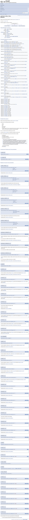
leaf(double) (12, 68)
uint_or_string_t (15, 211)
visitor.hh (21, 517)
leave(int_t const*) (20, 362)
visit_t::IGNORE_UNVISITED (14, 36)
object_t (9, 49)
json (3, 14)
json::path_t (2, 32)
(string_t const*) (15, 379)
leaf (4, 96)
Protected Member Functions (26, 15)
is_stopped (8, 31)
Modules (2, 6)
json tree (14, 19)
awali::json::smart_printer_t (9, 184)
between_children (6, 51)
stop (7, 36)
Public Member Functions (20, 15)
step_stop (8, 35)
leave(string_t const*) (23, 379)
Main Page (2, 3)
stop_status (8, 37)
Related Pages (2, 5)
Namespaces (15, 8)
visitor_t (5, 14)
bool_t (7, 63)
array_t (8, 41)
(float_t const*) (14, 353)
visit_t (9, 36)
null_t (6, 74)
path (7, 32)
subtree (17, 19)
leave (5, 99)
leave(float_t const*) (22, 353)
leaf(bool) (11, 65)
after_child (5, 41)
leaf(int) (11, 71)
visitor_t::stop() (6, 132)
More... (19, 19)
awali (1, 14)
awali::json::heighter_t (17, 184)
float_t (7, 66)
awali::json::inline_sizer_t (9, 172)
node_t (8, 34)
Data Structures (15, 9)
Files (15, 11)
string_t (15, 81)
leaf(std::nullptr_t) (12, 76)
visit (4, 108)
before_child (5, 49)
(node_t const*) (24, 272)
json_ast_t (9, 33)
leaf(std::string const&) (13, 82)
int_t (6, 69)
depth (7, 30)
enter (5, 60)
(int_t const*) (13, 362)
